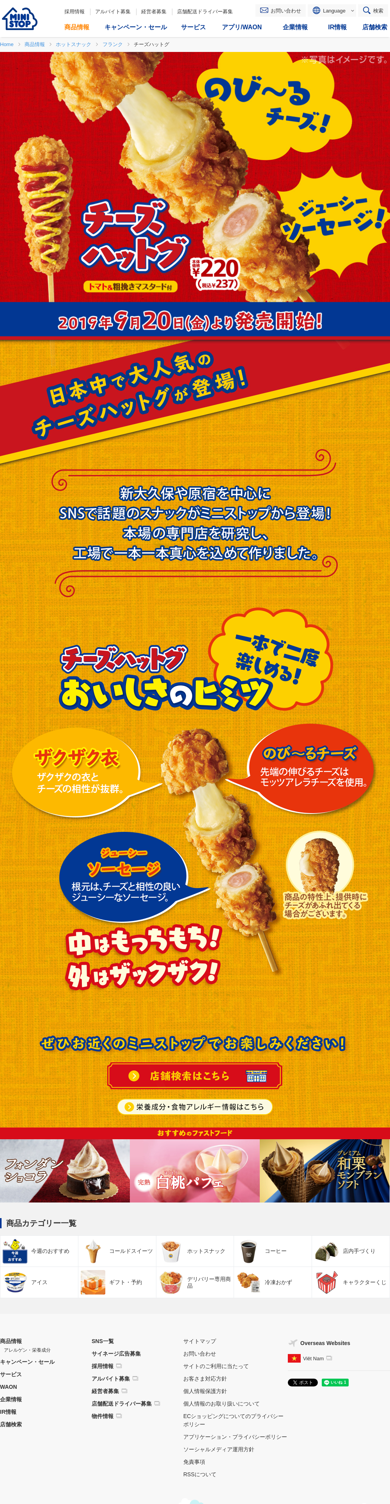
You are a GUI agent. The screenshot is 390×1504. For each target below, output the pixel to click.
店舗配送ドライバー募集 (205, 11)
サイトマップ (199, 1341)
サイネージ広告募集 (116, 1354)
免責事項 (194, 1462)
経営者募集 (154, 11)
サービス (11, 1374)
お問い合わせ (286, 11)
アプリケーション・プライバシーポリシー (235, 1437)
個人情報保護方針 (205, 1391)
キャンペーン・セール (27, 1362)
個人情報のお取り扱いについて (221, 1404)
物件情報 (102, 1416)
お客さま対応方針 (205, 1379)
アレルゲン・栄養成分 (27, 1350)
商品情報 (11, 1341)
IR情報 (8, 1412)
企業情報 (11, 1399)
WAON (8, 1387)
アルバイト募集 (113, 11)
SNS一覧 (103, 1341)
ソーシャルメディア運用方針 (218, 1449)
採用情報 (74, 11)
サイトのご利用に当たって (216, 1366)
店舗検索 (11, 1424)
